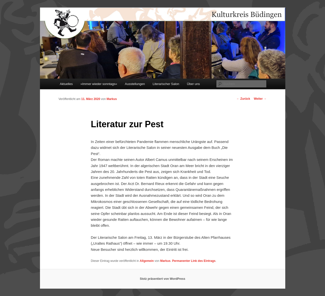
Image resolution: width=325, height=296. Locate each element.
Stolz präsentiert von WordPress (162, 279)
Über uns (193, 84)
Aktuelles (66, 84)
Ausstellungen (135, 84)
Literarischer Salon (166, 84)
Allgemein (147, 261)
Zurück (243, 98)
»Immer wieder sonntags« (98, 84)
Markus (111, 99)
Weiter (260, 98)
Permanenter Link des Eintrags (194, 261)
